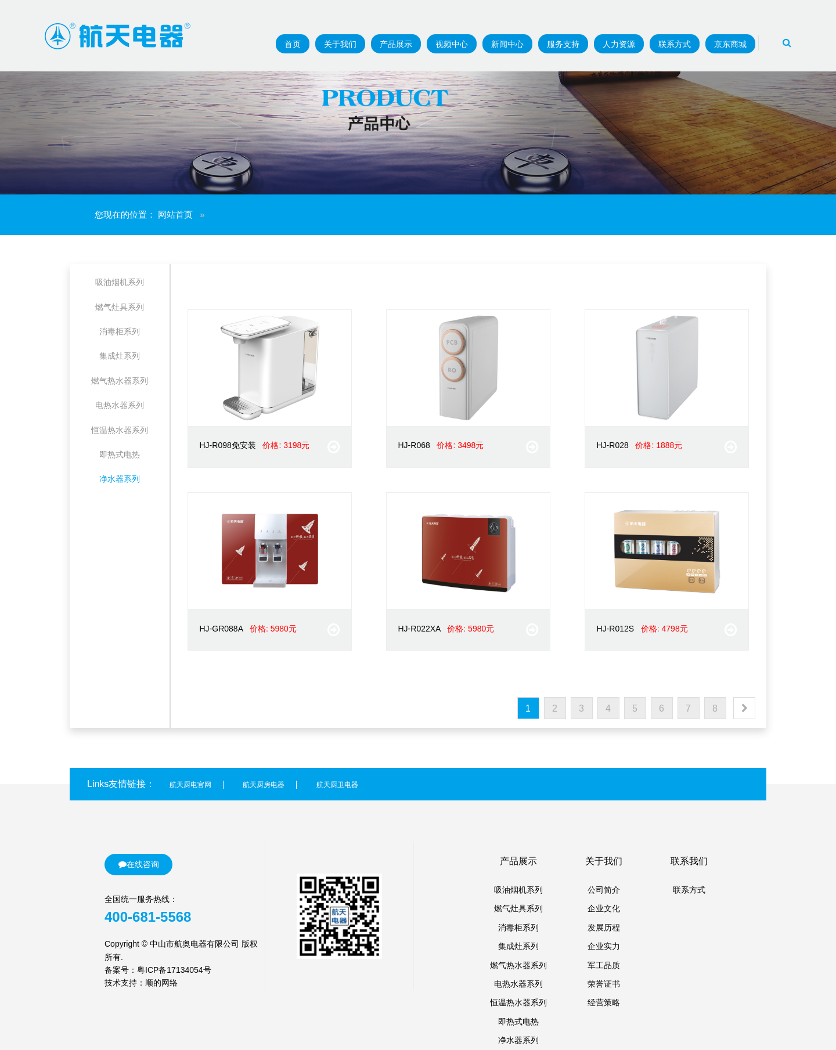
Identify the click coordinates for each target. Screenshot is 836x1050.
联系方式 (674, 44)
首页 (292, 44)
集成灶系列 (119, 355)
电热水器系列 (119, 405)
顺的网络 (161, 982)
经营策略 (604, 1002)
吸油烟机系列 (119, 282)
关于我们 (340, 44)
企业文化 (604, 908)
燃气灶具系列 (119, 307)
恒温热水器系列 (119, 430)
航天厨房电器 (263, 785)
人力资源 (619, 44)
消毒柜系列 (119, 331)
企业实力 (604, 946)
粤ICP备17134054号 (174, 970)
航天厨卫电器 (337, 785)
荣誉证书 (604, 983)
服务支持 (563, 44)
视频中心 (451, 44)
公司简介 (604, 889)
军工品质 (604, 965)
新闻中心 (507, 44)
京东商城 (730, 44)
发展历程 (604, 927)
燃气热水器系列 (119, 380)
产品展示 (396, 44)
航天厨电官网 (190, 785)
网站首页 (175, 214)
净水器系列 (119, 478)
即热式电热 (119, 454)
